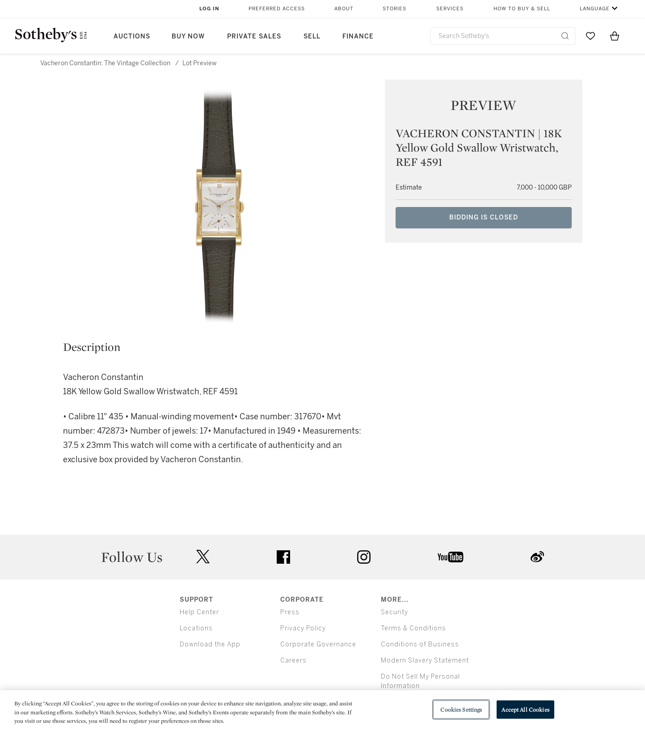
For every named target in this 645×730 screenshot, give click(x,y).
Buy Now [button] (188, 36)
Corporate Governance (318, 644)
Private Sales (254, 36)
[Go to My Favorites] (590, 36)
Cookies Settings (461, 709)
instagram (364, 557)
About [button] (344, 9)
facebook (283, 557)
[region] (322, 710)
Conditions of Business (420, 644)
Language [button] (595, 9)
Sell (312, 36)
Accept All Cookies (525, 709)
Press (289, 612)
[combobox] (503, 36)
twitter (203, 557)
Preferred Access (277, 9)
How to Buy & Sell (521, 9)
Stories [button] (394, 9)
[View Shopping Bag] (614, 36)
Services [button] (450, 9)
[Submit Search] (565, 35)
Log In (209, 9)
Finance (358, 36)
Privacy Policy (303, 628)
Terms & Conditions (413, 628)
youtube (451, 557)
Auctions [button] (132, 36)
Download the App (210, 644)
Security (394, 612)
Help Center (199, 612)
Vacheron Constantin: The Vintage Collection (105, 63)
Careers (293, 660)
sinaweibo (537, 556)
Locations (196, 628)
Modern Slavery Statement (425, 660)
